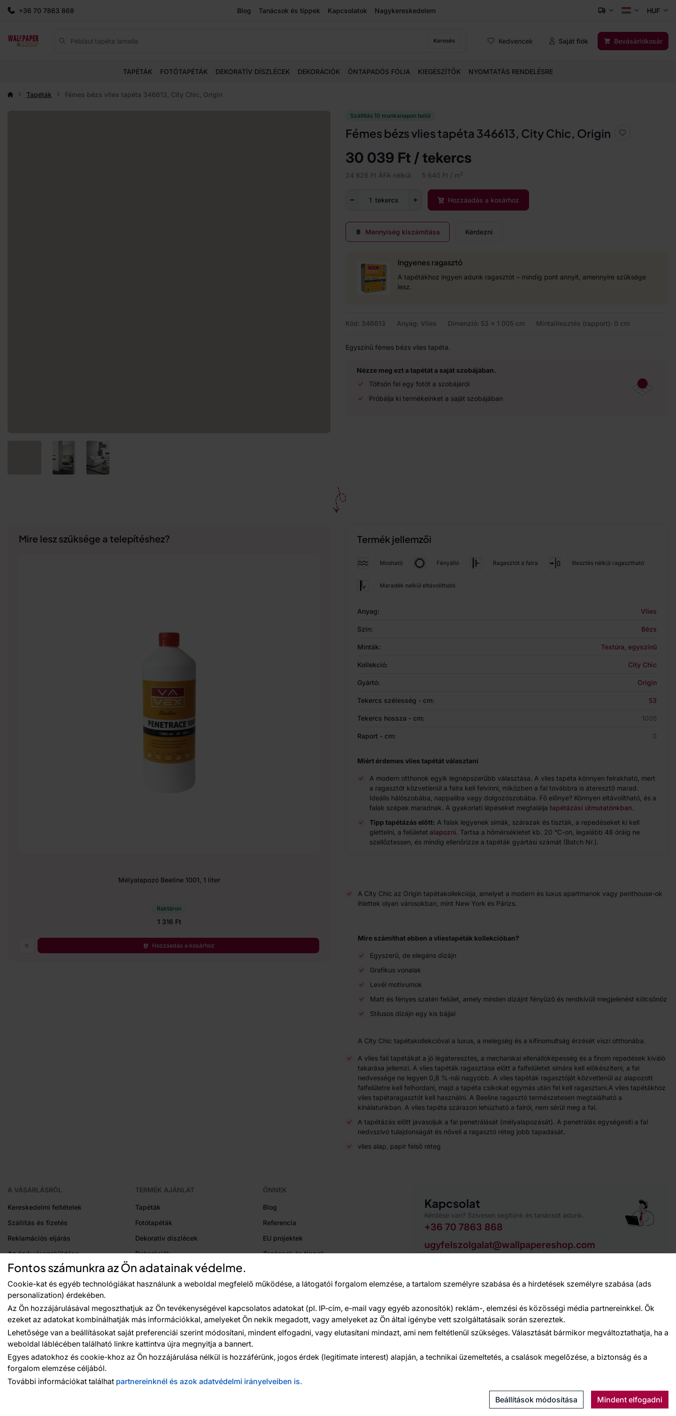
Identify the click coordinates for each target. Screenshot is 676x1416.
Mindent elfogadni (629, 1399)
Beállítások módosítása (536, 1399)
